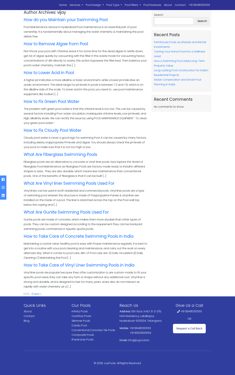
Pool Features (152, 5)
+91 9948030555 (199, 5)
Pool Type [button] (113, 5)
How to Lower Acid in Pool (49, 72)
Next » (37, 294)
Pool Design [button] (94, 5)
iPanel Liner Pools (82, 339)
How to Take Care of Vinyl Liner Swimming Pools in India (79, 265)
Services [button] (75, 5)
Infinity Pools (80, 311)
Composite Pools (83, 335)
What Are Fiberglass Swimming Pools (60, 154)
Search (158, 15)
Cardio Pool (79, 325)
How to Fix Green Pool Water (51, 101)
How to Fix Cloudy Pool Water (52, 130)
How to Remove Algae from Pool (56, 44)
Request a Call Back (189, 328)
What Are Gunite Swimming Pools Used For (66, 212)
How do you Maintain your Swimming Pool (66, 19)
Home (63, 5)
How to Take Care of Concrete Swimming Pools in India (78, 236)
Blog (26, 321)
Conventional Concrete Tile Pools (93, 330)
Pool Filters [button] (132, 5)
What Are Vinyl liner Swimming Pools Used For (69, 183)
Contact (180, 5)
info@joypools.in (138, 340)
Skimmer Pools (81, 321)
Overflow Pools (81, 316)
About (168, 5)
